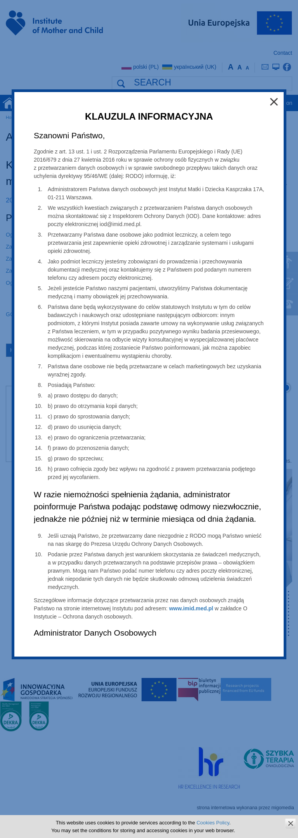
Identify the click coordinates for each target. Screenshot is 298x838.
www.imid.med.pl (191, 608)
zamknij (290, 823)
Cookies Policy (212, 823)
